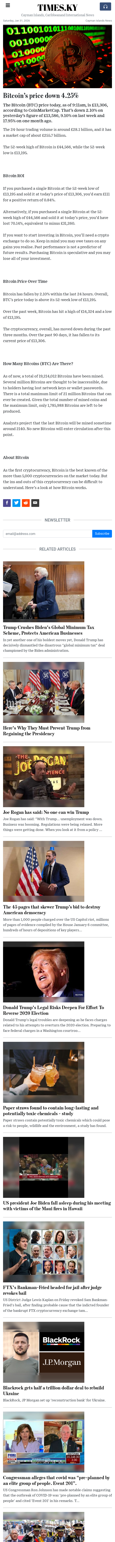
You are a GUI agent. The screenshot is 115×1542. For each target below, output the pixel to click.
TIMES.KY (57, 7)
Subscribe (102, 534)
